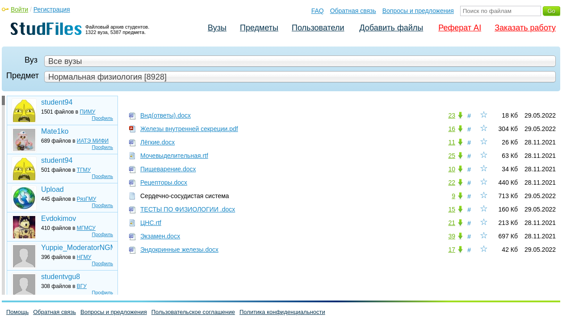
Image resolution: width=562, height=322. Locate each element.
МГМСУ (86, 228)
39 (451, 236)
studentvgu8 (60, 276)
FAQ (317, 10)
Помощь (17, 312)
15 (451, 209)
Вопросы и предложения (418, 10)
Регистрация (52, 9)
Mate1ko (54, 131)
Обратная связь (353, 10)
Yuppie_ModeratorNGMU (77, 247)
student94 (56, 102)
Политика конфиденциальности (282, 312)
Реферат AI (459, 27)
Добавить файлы (391, 27)
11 (451, 142)
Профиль (102, 118)
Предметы (259, 27)
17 (451, 249)
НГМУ (84, 257)
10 (451, 169)
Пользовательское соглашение (193, 312)
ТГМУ (84, 170)
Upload (52, 189)
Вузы (217, 27)
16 (451, 128)
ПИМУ (88, 112)
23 (451, 115)
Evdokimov (58, 218)
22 (451, 182)
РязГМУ (86, 199)
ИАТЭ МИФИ (93, 141)
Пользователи (318, 27)
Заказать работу (525, 27)
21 (451, 222)
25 (451, 155)
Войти (19, 9)
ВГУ (82, 286)
